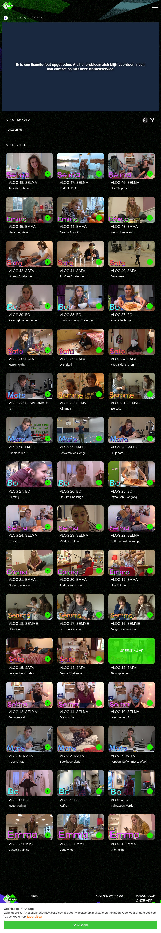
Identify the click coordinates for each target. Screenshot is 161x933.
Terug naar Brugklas (26, 17)
